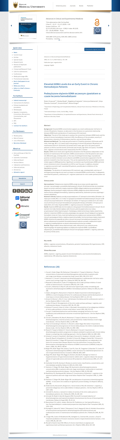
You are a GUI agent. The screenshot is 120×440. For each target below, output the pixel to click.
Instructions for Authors (21, 103)
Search (22, 184)
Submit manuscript (20, 100)
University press (61, 6)
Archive (16, 57)
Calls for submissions (20, 71)
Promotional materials (21, 79)
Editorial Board (18, 160)
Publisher (90, 6)
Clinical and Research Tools (22, 69)
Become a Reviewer (20, 143)
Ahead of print (18, 62)
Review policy (18, 136)
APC (15, 121)
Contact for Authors (20, 126)
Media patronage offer (21, 76)
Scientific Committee (20, 157)
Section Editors (19, 162)
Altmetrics (17, 170)
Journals (72, 6)
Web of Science (18, 138)
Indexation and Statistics (22, 165)
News (15, 52)
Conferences (18, 74)
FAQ (15, 123)
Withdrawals (18, 110)
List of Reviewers (19, 141)
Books (81, 6)
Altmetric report (19, 172)
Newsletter (22, 178)
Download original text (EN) (94, 49)
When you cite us (19, 86)
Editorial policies (19, 167)
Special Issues (18, 60)
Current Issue (18, 55)
